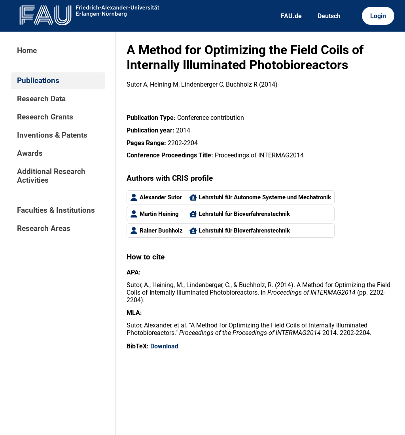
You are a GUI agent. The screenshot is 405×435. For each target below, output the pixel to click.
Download (164, 346)
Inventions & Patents (52, 135)
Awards (30, 153)
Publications (38, 80)
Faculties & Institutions (56, 210)
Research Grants (45, 117)
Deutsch (329, 16)
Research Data (41, 99)
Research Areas (43, 228)
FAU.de (291, 16)
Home (27, 50)
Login (378, 16)
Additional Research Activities (51, 176)
